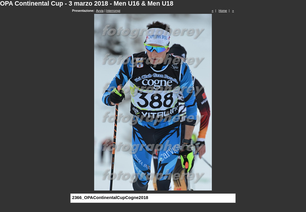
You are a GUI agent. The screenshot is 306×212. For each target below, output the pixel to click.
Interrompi (113, 10)
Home (223, 10)
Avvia (100, 10)
